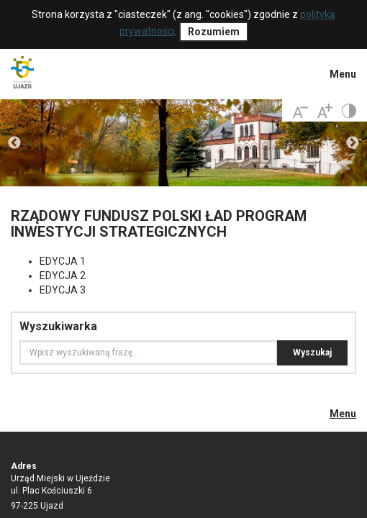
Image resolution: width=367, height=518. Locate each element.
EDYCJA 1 (63, 261)
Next (352, 143)
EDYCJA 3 (63, 290)
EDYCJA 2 (63, 275)
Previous (14, 143)
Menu (343, 74)
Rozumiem (214, 31)
